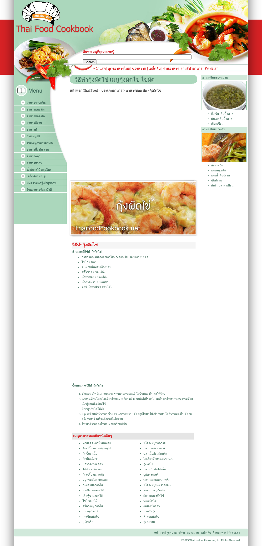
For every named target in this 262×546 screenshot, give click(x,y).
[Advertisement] (135, 135)
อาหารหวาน (34, 163)
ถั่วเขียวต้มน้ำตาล (222, 113)
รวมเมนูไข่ (33, 136)
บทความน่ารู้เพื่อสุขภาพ (41, 183)
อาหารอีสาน (34, 123)
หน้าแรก (99, 68)
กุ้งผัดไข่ (155, 90)
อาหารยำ (32, 129)
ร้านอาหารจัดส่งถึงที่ (39, 189)
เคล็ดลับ (155, 68)
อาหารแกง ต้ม (36, 109)
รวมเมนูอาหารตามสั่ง (40, 143)
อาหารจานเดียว (36, 103)
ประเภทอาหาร (111, 90)
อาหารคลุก (33, 156)
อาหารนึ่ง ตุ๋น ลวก (38, 149)
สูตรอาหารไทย (118, 68)
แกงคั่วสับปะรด (220, 175)
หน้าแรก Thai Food (84, 90)
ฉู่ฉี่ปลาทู (216, 180)
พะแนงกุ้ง (217, 165)
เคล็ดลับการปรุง (36, 176)
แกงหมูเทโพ (218, 170)
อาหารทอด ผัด (36, 116)
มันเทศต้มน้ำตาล (221, 118)
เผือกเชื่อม (217, 123)
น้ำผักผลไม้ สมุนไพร (39, 169)
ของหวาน (139, 68)
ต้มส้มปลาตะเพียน (222, 185)
